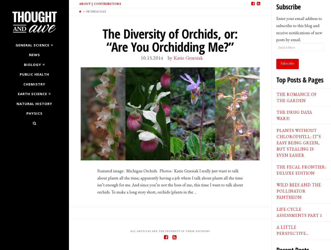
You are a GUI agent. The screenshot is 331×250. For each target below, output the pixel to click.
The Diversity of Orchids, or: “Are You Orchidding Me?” (170, 40)
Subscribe (287, 63)
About (85, 4)
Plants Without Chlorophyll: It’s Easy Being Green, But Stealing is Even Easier (299, 143)
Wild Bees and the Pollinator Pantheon (299, 191)
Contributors (107, 4)
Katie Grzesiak (188, 57)
